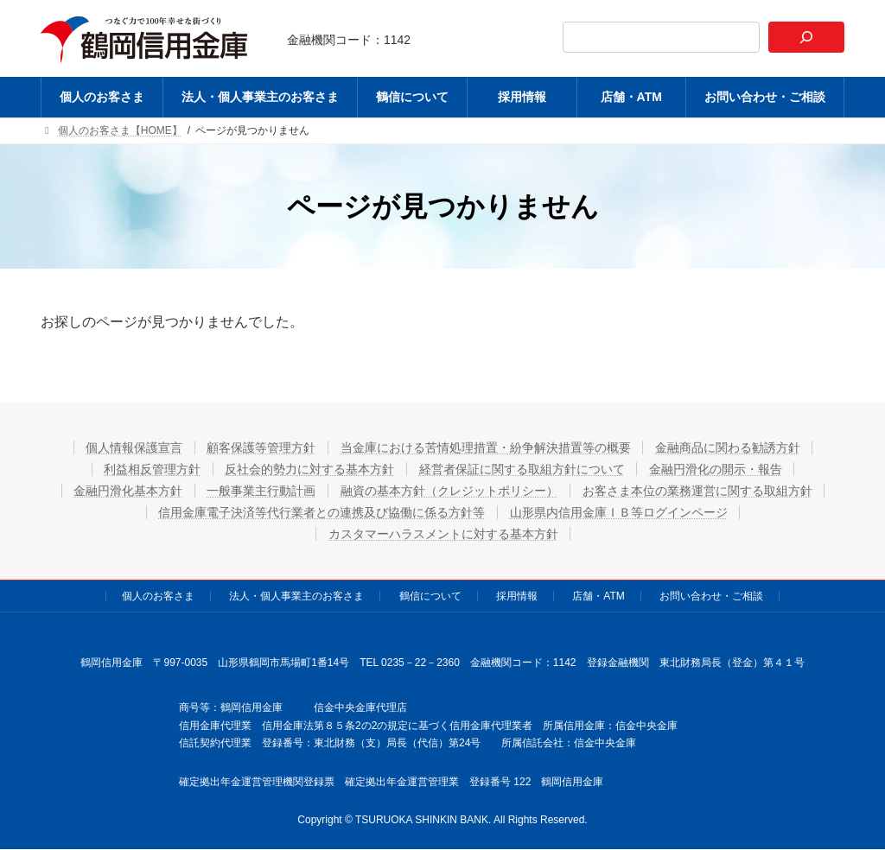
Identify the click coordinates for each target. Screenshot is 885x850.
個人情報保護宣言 (133, 447)
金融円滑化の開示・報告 (716, 469)
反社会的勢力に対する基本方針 (309, 469)
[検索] (806, 37)
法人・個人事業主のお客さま (296, 596)
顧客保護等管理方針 (261, 447)
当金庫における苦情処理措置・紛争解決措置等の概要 (486, 447)
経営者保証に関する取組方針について (522, 469)
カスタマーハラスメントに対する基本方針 (443, 534)
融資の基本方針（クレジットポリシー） (449, 491)
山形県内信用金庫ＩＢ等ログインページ (619, 512)
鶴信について (430, 596)
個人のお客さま (158, 596)
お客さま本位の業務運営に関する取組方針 (698, 491)
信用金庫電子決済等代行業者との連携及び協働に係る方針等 (321, 512)
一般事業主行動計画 (261, 491)
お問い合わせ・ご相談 (711, 596)
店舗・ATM (598, 596)
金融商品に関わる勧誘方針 (728, 447)
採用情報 (517, 596)
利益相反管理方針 (151, 469)
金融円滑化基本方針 (127, 491)
